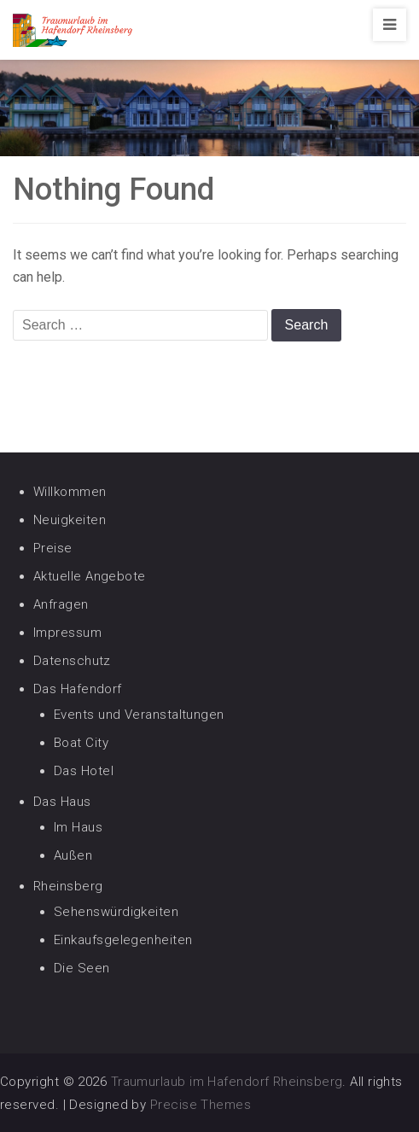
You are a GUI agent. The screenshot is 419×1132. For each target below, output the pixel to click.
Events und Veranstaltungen (139, 714)
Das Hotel (83, 771)
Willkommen (70, 491)
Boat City (81, 742)
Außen (73, 855)
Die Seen (82, 968)
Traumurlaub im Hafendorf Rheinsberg (227, 1081)
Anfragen (61, 604)
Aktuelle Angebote (89, 576)
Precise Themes (200, 1104)
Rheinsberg (68, 886)
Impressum (67, 632)
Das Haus (62, 801)
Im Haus (78, 827)
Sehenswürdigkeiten (116, 911)
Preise (53, 548)
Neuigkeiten (69, 520)
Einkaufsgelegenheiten (123, 940)
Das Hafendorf (77, 689)
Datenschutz (72, 660)
